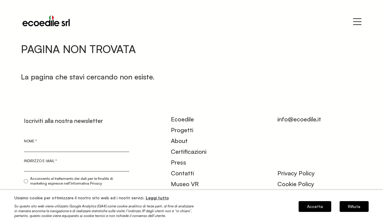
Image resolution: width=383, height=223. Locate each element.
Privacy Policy (296, 173)
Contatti (182, 173)
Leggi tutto (157, 197)
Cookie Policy (295, 184)
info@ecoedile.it (299, 119)
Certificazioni (188, 151)
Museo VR (185, 184)
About (179, 140)
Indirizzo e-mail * (40, 161)
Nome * (30, 141)
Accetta (315, 206)
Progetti (182, 130)
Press (178, 162)
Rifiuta (354, 206)
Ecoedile (182, 119)
